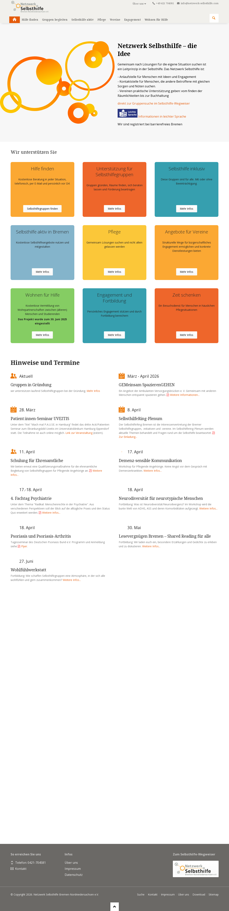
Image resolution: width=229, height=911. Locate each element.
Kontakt (153, 894)
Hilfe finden (30, 19)
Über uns (138, 3)
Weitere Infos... (153, 470)
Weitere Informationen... (185, 395)
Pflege (102, 19)
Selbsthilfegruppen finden (42, 208)
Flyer (24, 546)
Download (199, 894)
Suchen (214, 18)
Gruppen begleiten (55, 19)
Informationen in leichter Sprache (152, 116)
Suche (140, 894)
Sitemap (214, 894)
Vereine (115, 19)
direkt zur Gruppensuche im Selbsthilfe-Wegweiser (154, 103)
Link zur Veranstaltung (78, 433)
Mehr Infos (114, 208)
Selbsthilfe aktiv (82, 19)
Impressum (168, 894)
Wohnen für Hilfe (156, 19)
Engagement (132, 19)
